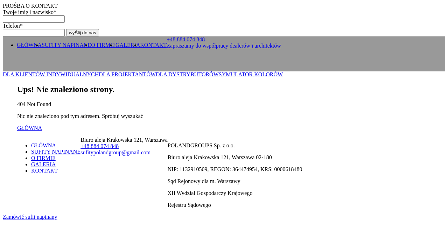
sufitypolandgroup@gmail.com (115, 152)
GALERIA (127, 45)
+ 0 (186, 39)
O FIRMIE (103, 45)
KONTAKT (153, 45)
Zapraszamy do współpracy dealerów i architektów (224, 46)
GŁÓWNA (29, 45)
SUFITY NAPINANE (66, 45)
